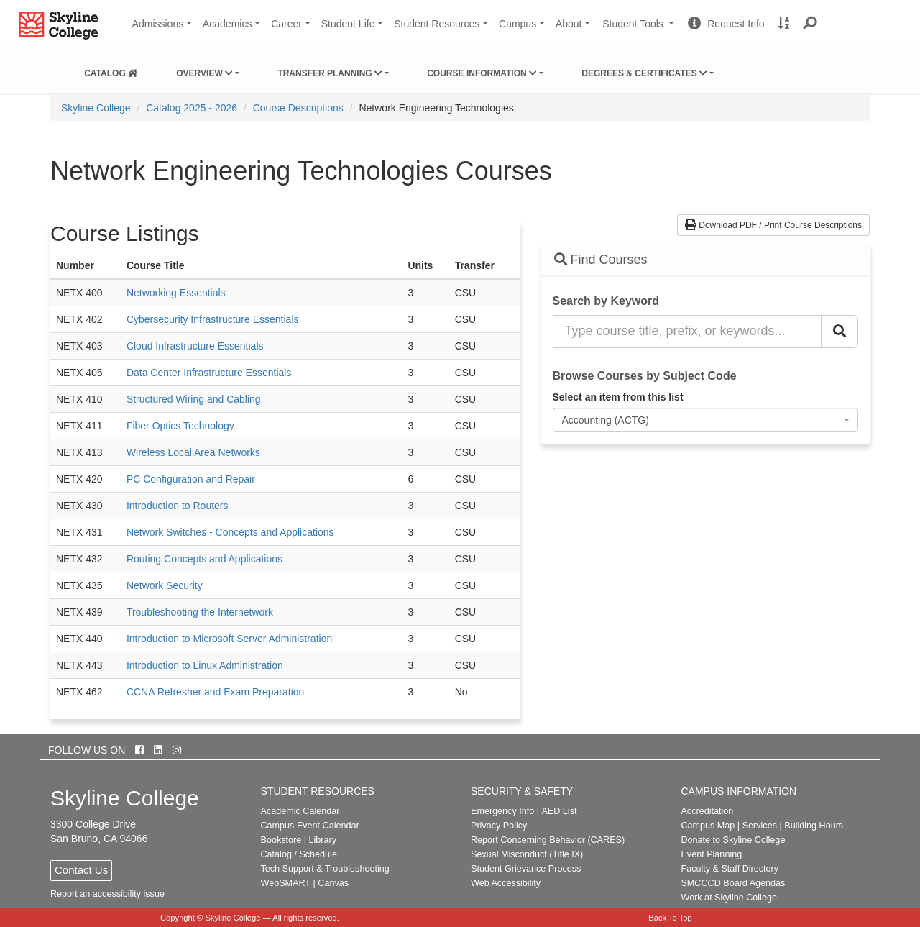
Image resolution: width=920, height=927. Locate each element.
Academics (227, 23)
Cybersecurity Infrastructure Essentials (212, 319)
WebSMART (286, 883)
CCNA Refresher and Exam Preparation (215, 692)
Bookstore (281, 840)
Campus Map (708, 826)
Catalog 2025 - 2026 (191, 108)
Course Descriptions (298, 108)
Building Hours (813, 826)
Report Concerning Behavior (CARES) (548, 840)
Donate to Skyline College (733, 840)
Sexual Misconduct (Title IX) (527, 854)
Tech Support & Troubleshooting (325, 869)
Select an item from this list (618, 397)
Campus (517, 23)
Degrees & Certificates (644, 73)
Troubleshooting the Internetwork (199, 612)
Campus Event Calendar (310, 826)
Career (286, 23)
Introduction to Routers (177, 505)
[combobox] (706, 420)
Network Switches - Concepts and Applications (230, 532)
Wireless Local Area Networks (193, 452)
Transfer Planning (329, 73)
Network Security (164, 585)
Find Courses (601, 259)
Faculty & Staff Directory (729, 869)
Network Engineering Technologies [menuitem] (436, 108)
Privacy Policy (499, 826)
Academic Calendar (300, 811)
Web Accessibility (505, 883)
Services (759, 826)
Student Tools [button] (639, 29)
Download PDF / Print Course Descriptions (773, 225)
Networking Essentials (176, 292)
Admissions (158, 23)
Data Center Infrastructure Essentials (209, 372)
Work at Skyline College (728, 897)
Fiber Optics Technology (180, 425)
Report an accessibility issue (107, 894)
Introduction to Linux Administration (204, 665)
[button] (810, 23)
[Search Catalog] (839, 331)
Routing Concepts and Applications (204, 559)
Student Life (348, 23)
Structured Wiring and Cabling (193, 399)
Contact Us (81, 870)
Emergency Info (502, 811)
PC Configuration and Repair (190, 479)
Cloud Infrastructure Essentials (195, 346)
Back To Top (670, 917)
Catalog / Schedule (299, 854)
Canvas (333, 883)
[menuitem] (111, 70)
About (569, 23)
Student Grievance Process (526, 869)
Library (322, 840)
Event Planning (711, 854)
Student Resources (436, 23)
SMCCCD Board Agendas (733, 883)
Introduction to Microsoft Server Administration (229, 638)
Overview (204, 73)
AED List (558, 811)
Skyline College (96, 108)
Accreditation (707, 811)
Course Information (482, 73)
